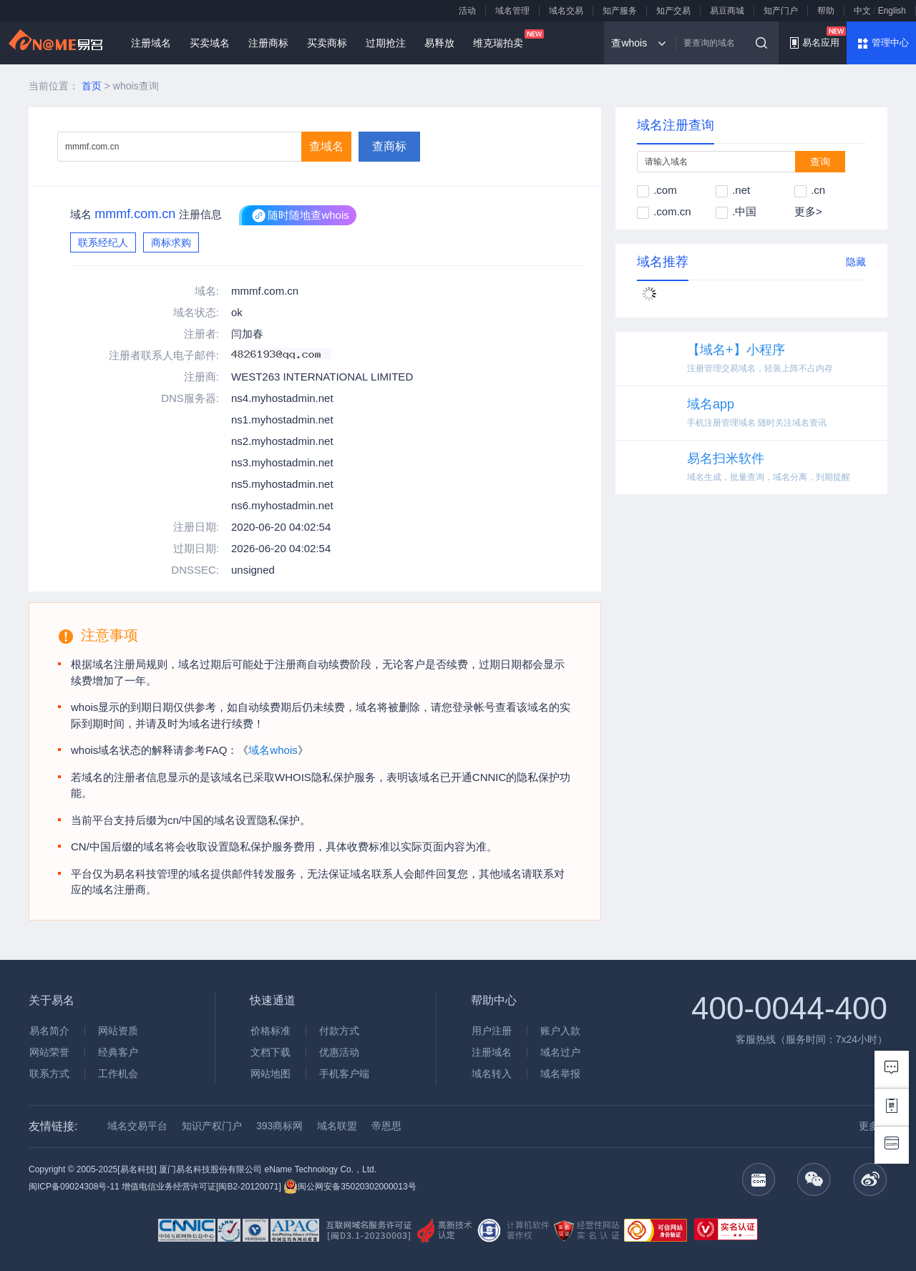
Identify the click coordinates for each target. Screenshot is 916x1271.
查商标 (389, 146)
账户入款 (560, 1031)
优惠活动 (339, 1052)
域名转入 (492, 1074)
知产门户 (781, 11)
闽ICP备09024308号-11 (74, 1187)
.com (657, 190)
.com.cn (664, 211)
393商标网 (279, 1126)
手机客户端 (344, 1074)
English (892, 11)
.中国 (736, 211)
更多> (808, 211)
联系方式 (49, 1074)
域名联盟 (337, 1126)
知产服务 (620, 11)
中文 (862, 11)
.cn (809, 190)
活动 (467, 11)
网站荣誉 (49, 1052)
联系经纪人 (103, 242)
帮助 (825, 11)
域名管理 (512, 11)
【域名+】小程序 (736, 350)
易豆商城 (727, 11)
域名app (710, 404)
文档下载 (270, 1052)
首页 (92, 86)
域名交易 (566, 11)
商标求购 (171, 242)
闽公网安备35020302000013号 (349, 1186)
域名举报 (560, 1074)
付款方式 (339, 1031)
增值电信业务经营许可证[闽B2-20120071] (201, 1187)
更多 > (873, 1126)
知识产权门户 (212, 1126)
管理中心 (890, 42)
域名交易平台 (137, 1126)
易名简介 (49, 1031)
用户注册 (492, 1031)
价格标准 (270, 1031)
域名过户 (560, 1052)
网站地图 (270, 1074)
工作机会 (118, 1074)
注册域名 (151, 43)
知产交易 (673, 11)
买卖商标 (327, 43)
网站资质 (118, 1031)
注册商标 (268, 43)
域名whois (272, 750)
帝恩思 (386, 1126)
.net (733, 190)
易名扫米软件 (725, 458)
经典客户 (118, 1052)
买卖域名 (210, 43)
